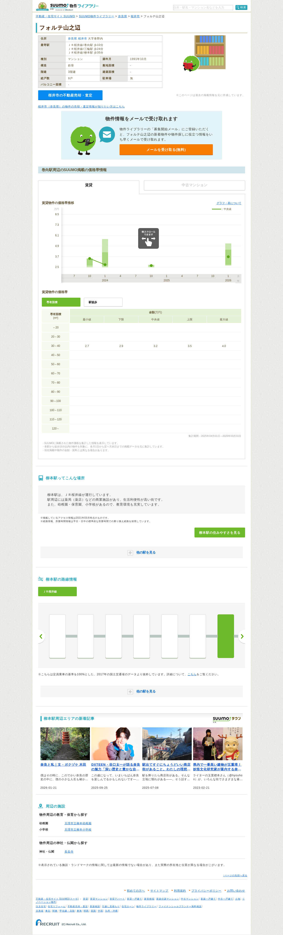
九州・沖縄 (111, 911)
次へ (241, 636)
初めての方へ (136, 890)
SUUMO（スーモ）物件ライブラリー (67, 6)
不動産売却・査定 (78, 906)
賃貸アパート (117, 899)
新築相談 (95, 906)
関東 (54, 911)
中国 (100, 911)
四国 (93, 911)
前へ (41, 636)
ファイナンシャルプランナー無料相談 (180, 906)
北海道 (39, 911)
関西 (86, 911)
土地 (237, 899)
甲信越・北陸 (67, 911)
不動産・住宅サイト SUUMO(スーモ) (57, 899)
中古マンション (190, 899)
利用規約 (180, 890)
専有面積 (51, 302)
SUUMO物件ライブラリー (96, 16)
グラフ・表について (229, 203)
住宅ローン (128, 906)
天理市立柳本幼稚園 (78, 823)
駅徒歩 (93, 302)
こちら (192, 674)
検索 (243, 7)
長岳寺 (69, 851)
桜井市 (135, 16)
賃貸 (85, 899)
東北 (47, 911)
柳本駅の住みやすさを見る (219, 532)
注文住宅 (41, 906)
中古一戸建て (225, 899)
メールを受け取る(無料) (166, 150)
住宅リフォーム (57, 906)
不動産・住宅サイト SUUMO (55, 16)
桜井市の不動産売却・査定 (70, 95)
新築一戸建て (208, 899)
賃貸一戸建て (134, 899)
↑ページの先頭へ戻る (235, 875)
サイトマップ (159, 890)
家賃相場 (149, 899)
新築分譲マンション (167, 899)
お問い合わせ (236, 890)
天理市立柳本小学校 (78, 829)
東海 (79, 911)
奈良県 (122, 16)
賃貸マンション (99, 899)
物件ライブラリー (146, 906)
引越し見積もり (111, 906)
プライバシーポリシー (206, 890)
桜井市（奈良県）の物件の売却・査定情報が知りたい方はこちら (81, 106)
